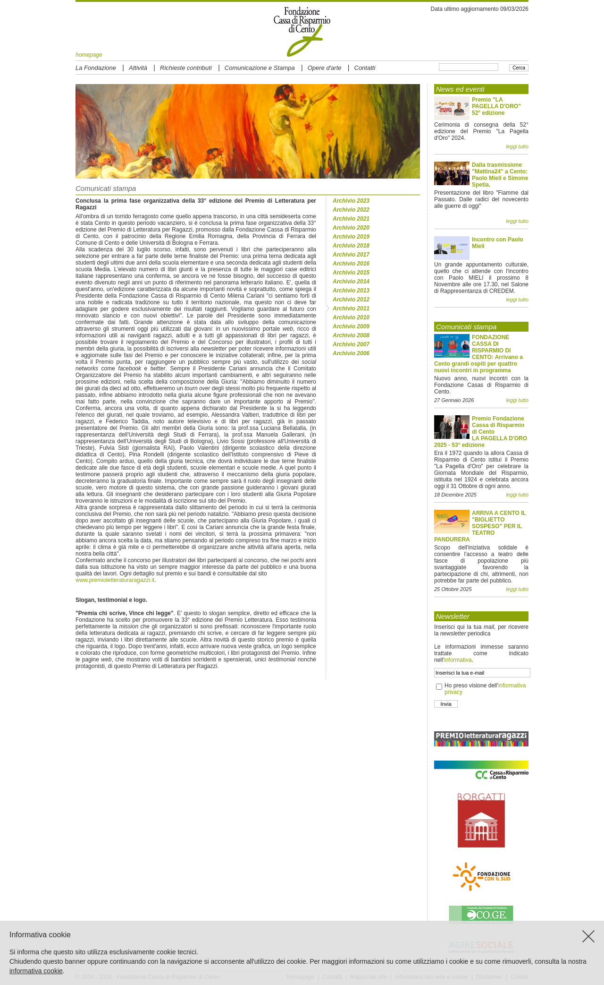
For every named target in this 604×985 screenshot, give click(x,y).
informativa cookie (36, 971)
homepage (89, 54)
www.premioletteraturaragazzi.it (115, 580)
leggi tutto (517, 146)
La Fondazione (96, 67)
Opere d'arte (325, 67)
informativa (458, 660)
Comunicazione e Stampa (260, 67)
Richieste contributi (186, 67)
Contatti (365, 67)
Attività (138, 67)
